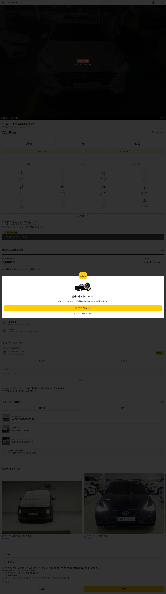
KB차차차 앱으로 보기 (83, 308)
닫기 (161, 279)
